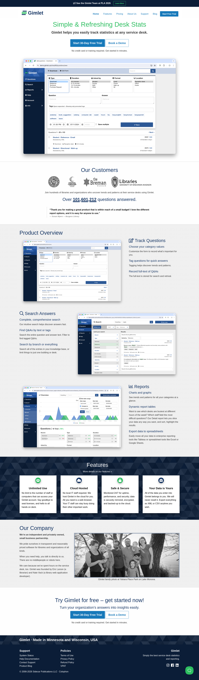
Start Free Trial (169, 14)
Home (96, 14)
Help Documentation (29, 659)
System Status (27, 655)
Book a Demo (117, 43)
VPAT (63, 666)
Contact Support (27, 662)
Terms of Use (67, 655)
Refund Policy (67, 662)
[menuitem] (96, 14)
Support (144, 14)
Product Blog (26, 666)
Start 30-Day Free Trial (87, 43)
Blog (155, 14)
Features (107, 14)
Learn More (119, 3)
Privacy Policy (67, 659)
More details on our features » (97, 471)
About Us (131, 14)
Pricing (119, 14)
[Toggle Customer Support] (189, 670)
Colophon (64, 671)
